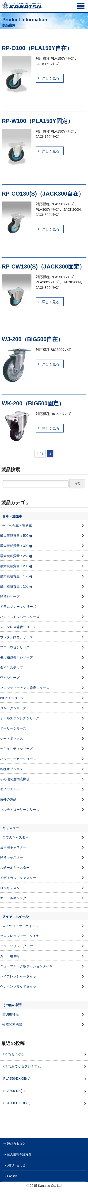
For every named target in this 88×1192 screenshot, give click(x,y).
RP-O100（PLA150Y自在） (37, 48)
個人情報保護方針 (19, 1154)
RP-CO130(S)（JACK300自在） (43, 193)
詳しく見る (50, 78)
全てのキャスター (15, 837)
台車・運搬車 (12, 516)
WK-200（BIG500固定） (33, 403)
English (12, 1176)
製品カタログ (16, 1143)
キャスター (10, 828)
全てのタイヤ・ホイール (20, 926)
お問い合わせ (16, 1165)
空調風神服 (10, 1014)
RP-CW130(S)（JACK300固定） (43, 266)
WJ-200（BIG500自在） (33, 339)
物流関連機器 (12, 1024)
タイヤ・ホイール (15, 916)
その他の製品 (12, 1005)
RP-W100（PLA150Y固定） (37, 121)
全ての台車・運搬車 (17, 526)
